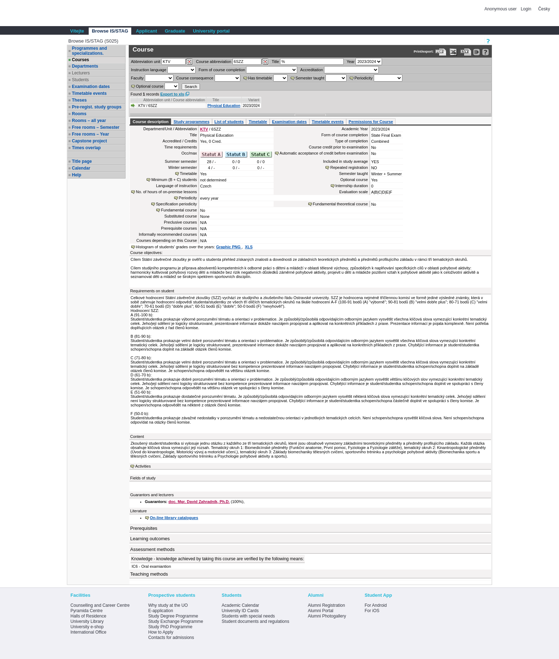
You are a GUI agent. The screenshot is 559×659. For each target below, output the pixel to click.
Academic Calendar (240, 605)
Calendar (81, 168)
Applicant (146, 31)
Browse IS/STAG (110, 31)
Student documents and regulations (255, 621)
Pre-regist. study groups (97, 106)
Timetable (258, 121)
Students (80, 79)
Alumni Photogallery (327, 616)
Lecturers (81, 72)
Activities (143, 466)
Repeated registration (349, 167)
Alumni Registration (326, 605)
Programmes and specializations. (89, 51)
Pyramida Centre (86, 610)
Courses (80, 59)
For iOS (371, 610)
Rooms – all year (89, 120)
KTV (204, 129)
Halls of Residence (88, 616)
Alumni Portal (320, 610)
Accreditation (311, 70)
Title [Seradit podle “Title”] (215, 100)
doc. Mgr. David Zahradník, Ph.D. (199, 501)
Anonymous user (501, 8)
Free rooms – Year (90, 134)
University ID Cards (240, 610)
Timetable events (89, 93)
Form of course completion (221, 70)
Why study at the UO (168, 605)
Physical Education (223, 106)
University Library (87, 621)
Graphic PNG (229, 247)
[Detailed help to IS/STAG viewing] (485, 52)
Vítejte (77, 31)
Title (275, 61)
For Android (375, 605)
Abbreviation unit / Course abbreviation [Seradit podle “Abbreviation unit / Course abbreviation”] (174, 100)
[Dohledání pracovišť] (189, 61)
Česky (544, 8)
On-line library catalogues (174, 518)
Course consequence (195, 78)
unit (145, 61)
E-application (160, 610)
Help (76, 174)
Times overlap (86, 147)
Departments (85, 66)
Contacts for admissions (171, 637)
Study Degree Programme (173, 616)
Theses (79, 100)
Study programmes (191, 121)
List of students (229, 121)
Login (526, 8)
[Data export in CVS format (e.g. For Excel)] (465, 52)
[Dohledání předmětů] (265, 61)
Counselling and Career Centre (99, 605)
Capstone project (89, 140)
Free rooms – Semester (95, 127)
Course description (150, 121)
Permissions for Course (371, 121)
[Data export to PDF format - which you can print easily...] (440, 52)
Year (350, 61)
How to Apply (160, 632)
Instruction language (148, 70)
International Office (88, 632)
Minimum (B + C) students (174, 179)
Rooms (79, 113)
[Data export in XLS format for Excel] (453, 52)
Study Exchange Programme (175, 621)
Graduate (175, 31)
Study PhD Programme (170, 626)
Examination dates (91, 86)
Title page (82, 161)
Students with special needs (248, 616)
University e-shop (87, 626)
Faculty (137, 78)
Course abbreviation (213, 61)
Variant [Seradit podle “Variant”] (253, 100)
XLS (248, 247)
